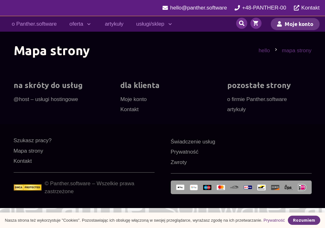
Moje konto (133, 99)
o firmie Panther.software (257, 99)
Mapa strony (28, 151)
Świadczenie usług (193, 142)
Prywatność (185, 152)
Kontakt (129, 109)
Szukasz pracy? (33, 140)
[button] (87, 24)
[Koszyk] (256, 24)
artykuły (236, 109)
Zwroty (179, 162)
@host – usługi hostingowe (46, 99)
